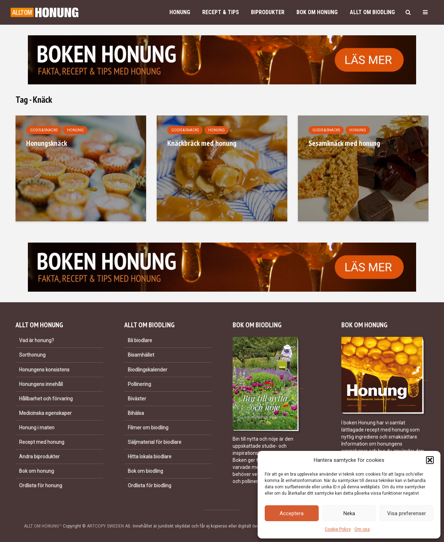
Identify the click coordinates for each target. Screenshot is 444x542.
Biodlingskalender (147, 370)
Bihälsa (136, 413)
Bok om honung (317, 12)
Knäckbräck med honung (201, 143)
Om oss (362, 529)
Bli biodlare (140, 340)
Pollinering (139, 384)
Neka (349, 513)
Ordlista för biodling (149, 485)
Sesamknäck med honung (344, 143)
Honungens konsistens (44, 370)
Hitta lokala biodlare (150, 456)
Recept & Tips (220, 12)
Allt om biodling (372, 12)
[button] (429, 460)
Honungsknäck (46, 143)
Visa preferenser (406, 513)
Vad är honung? (36, 340)
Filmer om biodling (148, 427)
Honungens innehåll (41, 384)
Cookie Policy (338, 529)
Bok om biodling (145, 471)
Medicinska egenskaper (45, 413)
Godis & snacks (44, 130)
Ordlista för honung (40, 485)
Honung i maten (36, 427)
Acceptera (292, 513)
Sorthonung (32, 355)
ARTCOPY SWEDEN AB (109, 526)
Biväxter (137, 398)
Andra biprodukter (39, 456)
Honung (179, 12)
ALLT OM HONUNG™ (43, 526)
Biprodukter (267, 12)
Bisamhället (141, 355)
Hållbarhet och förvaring (46, 398)
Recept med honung (41, 442)
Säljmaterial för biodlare (154, 442)
